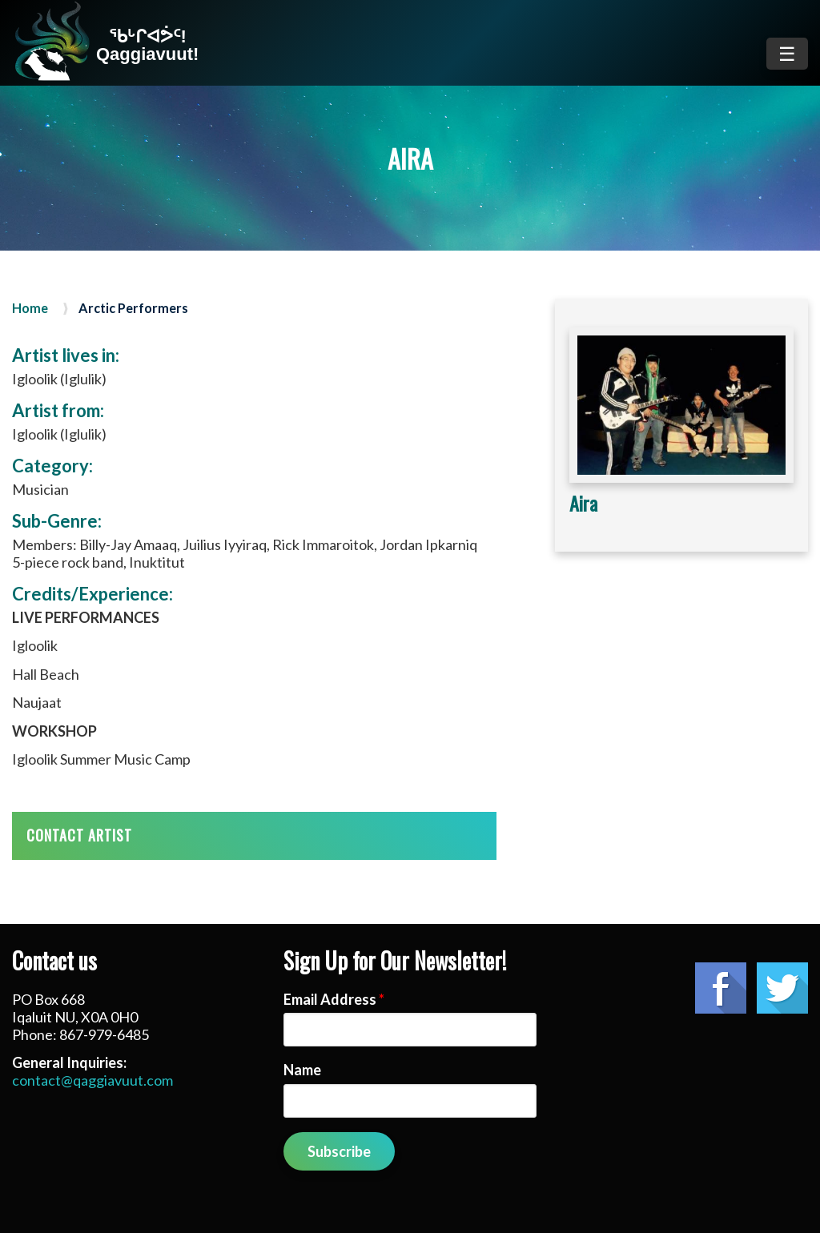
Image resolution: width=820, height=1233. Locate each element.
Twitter (782, 988)
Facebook (720, 988)
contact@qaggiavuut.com (92, 1080)
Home (30, 308)
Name (302, 1069)
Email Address (333, 999)
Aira (583, 502)
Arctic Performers (133, 308)
